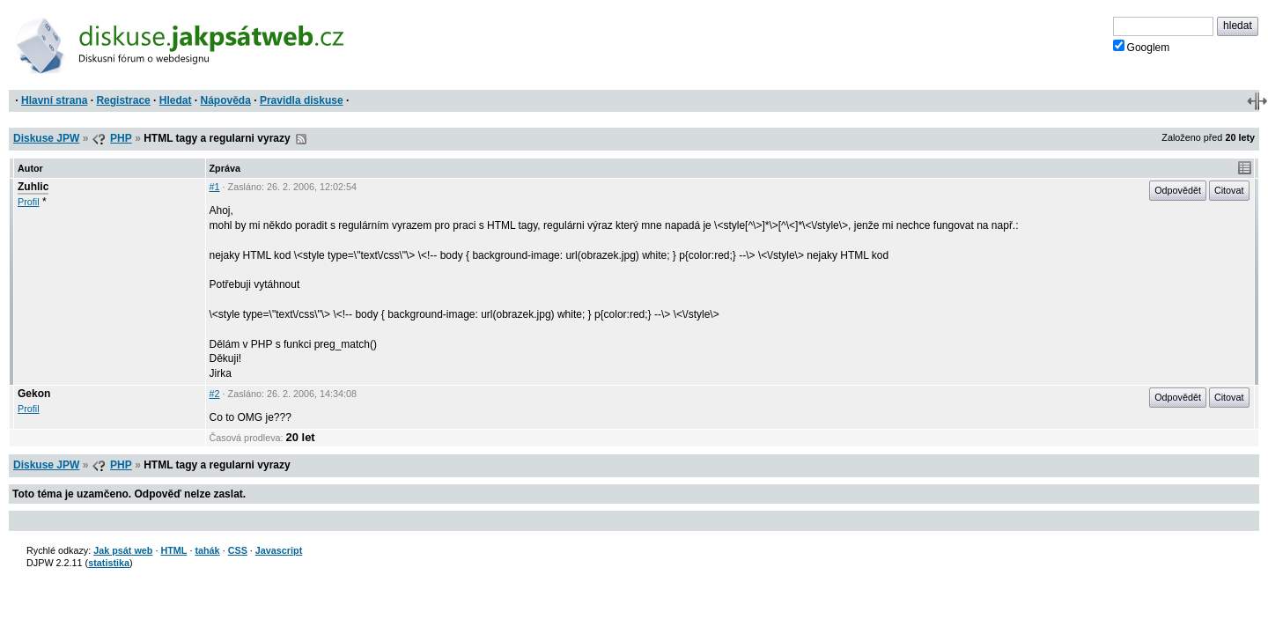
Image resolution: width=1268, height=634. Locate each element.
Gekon (34, 393)
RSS (301, 139)
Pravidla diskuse (301, 100)
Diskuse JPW (46, 138)
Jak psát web (122, 550)
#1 (215, 186)
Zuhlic (33, 187)
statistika (108, 562)
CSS (237, 550)
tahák (207, 550)
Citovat (1229, 190)
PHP (121, 138)
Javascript (278, 550)
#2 (215, 393)
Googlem (1141, 47)
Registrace (123, 100)
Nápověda (226, 100)
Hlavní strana (54, 100)
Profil (29, 201)
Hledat (175, 100)
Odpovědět (1177, 190)
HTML (173, 550)
